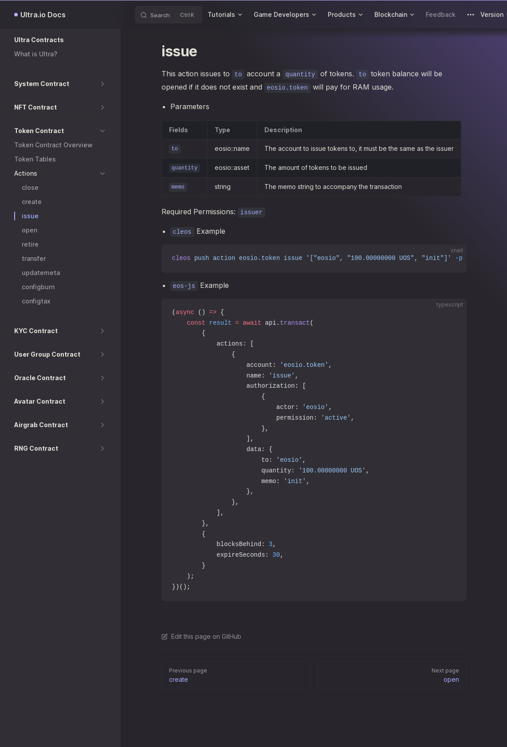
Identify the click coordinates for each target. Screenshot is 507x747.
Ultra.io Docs (43, 14)
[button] (60, 40)
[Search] (168, 15)
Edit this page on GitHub (201, 636)
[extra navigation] (470, 14)
